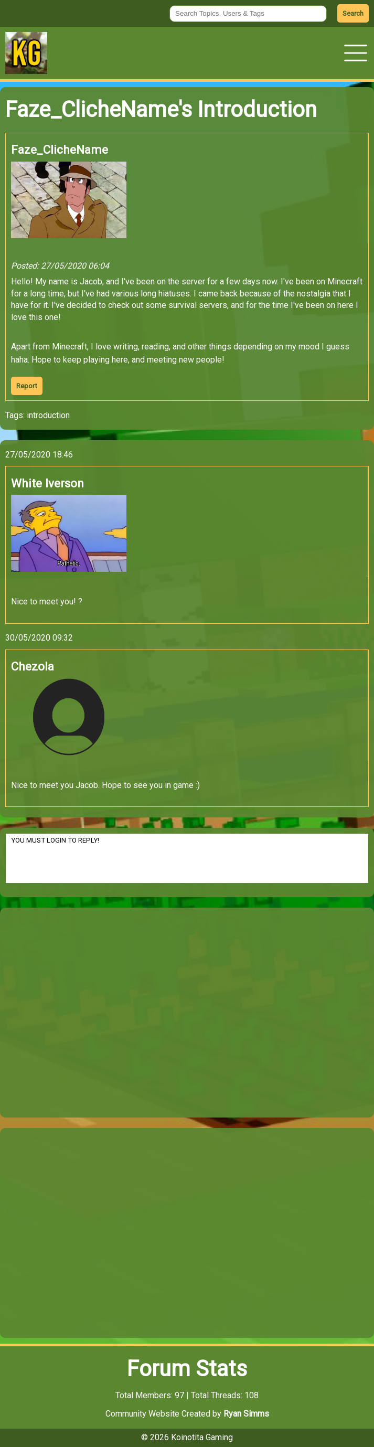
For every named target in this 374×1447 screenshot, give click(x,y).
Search (353, 13)
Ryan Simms (246, 1414)
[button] (356, 53)
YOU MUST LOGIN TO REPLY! (187, 858)
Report (26, 386)
